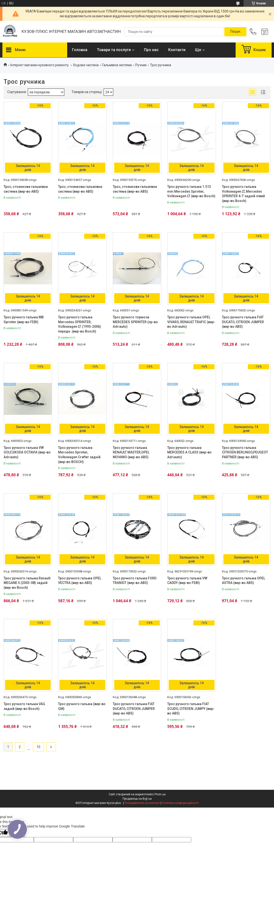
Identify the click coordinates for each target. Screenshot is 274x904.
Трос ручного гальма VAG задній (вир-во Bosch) (24, 706)
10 (38, 747)
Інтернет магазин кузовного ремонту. (39, 65)
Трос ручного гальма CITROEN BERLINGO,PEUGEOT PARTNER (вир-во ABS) (245, 452)
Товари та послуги (114, 50)
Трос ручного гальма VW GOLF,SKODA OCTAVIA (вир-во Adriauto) (27, 452)
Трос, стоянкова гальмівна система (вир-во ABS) (26, 189)
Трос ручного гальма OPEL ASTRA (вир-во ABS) (243, 580)
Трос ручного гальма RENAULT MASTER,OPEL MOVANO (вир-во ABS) (131, 452)
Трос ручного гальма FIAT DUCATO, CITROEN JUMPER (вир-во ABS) (243, 321)
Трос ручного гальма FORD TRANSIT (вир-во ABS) (134, 580)
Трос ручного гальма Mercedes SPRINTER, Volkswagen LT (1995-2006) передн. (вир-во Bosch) (79, 324)
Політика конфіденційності (180, 803)
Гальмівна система (117, 65)
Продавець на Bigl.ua (137, 798)
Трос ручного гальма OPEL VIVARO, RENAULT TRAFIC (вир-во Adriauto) (191, 321)
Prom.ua (160, 794)
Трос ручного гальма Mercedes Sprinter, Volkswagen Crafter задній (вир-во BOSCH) (79, 455)
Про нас (151, 50)
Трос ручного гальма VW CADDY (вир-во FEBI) (187, 580)
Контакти (176, 50)
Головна (79, 50)
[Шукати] (235, 31)
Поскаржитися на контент (142, 803)
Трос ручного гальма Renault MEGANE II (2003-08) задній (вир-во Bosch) (27, 582)
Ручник (141, 65)
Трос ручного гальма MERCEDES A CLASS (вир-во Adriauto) (189, 452)
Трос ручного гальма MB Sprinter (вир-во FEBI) (24, 319)
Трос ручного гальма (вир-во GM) (82, 706)
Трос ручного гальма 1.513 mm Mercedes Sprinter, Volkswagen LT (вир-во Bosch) (191, 191)
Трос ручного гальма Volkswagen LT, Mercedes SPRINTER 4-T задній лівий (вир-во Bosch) (243, 194)
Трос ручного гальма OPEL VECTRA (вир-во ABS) (79, 580)
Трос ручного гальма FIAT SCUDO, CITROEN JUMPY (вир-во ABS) (190, 708)
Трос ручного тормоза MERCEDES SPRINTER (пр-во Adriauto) (135, 321)
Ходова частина (86, 65)
